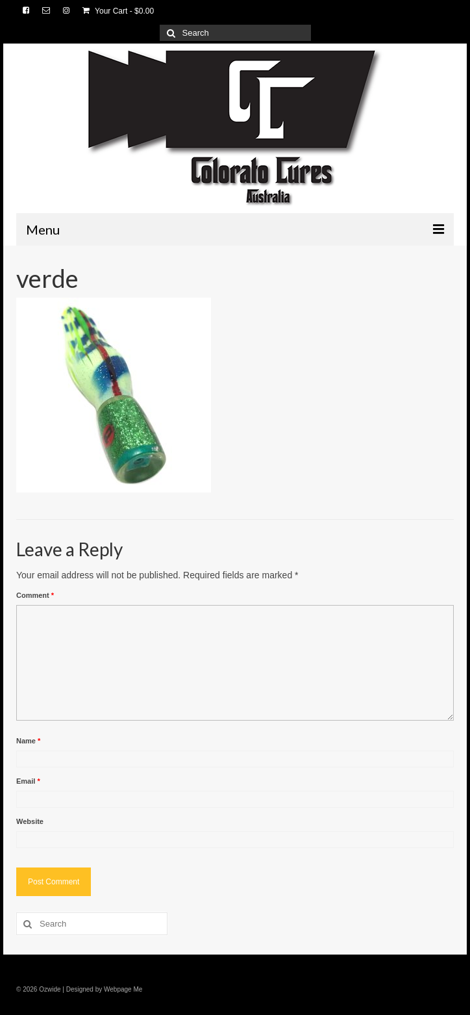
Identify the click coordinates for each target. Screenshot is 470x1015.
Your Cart (118, 11)
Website (29, 821)
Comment (35, 595)
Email (28, 781)
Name (28, 741)
